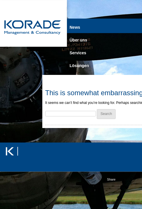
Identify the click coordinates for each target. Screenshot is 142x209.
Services (78, 53)
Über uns (78, 40)
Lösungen (79, 65)
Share (111, 179)
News (75, 27)
